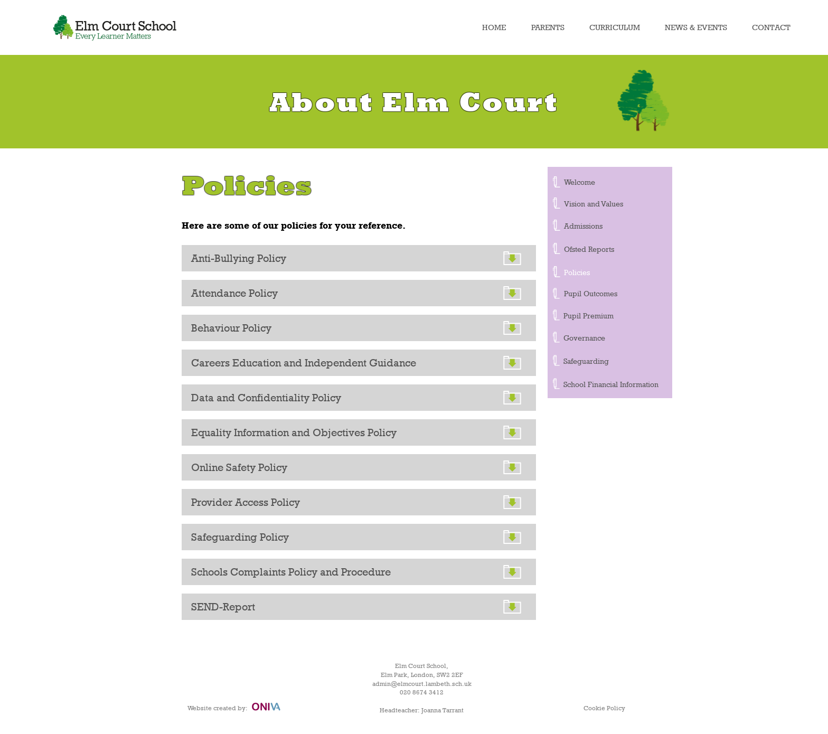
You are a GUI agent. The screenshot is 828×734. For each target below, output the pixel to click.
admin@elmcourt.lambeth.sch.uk (422, 684)
